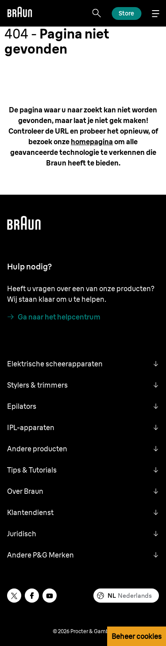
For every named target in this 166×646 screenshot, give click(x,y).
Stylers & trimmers (37, 385)
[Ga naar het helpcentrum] (53, 316)
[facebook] (32, 595)
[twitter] (14, 595)
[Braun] (19, 13)
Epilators (21, 406)
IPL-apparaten (30, 427)
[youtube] (49, 595)
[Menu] (155, 13)
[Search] (96, 13)
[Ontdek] (126, 13)
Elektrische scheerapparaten (55, 363)
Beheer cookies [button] (137, 636)
